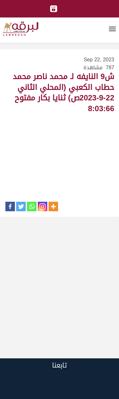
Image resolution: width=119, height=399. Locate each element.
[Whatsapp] (31, 206)
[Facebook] (10, 206)
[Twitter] (21, 206)
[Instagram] (42, 206)
